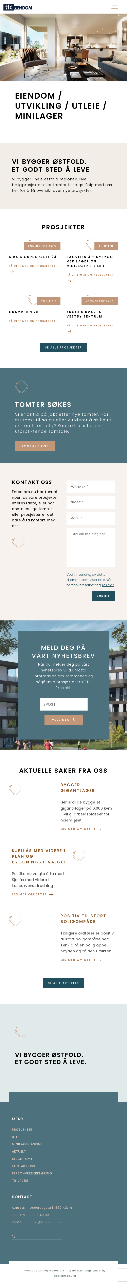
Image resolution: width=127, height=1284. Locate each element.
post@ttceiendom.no (48, 1222)
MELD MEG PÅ (63, 720)
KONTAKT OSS (35, 446)
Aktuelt (19, 1151)
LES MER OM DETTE (81, 829)
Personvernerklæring (32, 1173)
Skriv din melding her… (89, 534)
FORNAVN (79, 486)
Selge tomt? (23, 1159)
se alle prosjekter (63, 347)
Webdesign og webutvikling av (50, 1270)
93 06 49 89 (39, 1215)
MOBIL (77, 518)
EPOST (77, 502)
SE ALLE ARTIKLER (63, 983)
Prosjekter (22, 1129)
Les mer (108, 585)
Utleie (17, 1137)
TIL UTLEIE (20, 1181)
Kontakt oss (23, 1166)
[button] (62, 74)
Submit (103, 596)
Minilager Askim (26, 1144)
